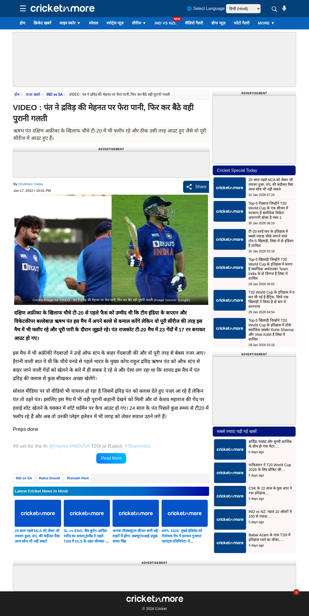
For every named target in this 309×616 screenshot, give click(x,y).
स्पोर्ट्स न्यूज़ (115, 23)
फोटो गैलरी (241, 23)
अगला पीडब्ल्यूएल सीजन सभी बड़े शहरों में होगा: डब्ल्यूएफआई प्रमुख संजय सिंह (135, 536)
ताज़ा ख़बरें (33, 94)
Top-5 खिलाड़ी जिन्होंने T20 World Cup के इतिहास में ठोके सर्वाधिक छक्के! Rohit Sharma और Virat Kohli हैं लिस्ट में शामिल (270, 329)
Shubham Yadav (30, 184)
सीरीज (139, 23)
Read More (111, 458)
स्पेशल (93, 23)
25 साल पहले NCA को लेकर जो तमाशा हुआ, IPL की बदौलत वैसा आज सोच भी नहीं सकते (37, 536)
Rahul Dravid (49, 478)
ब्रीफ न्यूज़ (218, 23)
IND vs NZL (165, 23)
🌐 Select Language (206, 8)
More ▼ (266, 23)
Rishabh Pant (78, 478)
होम (22, 23)
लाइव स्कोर (70, 23)
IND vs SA (54, 94)
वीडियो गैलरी (194, 23)
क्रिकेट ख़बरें (42, 23)
